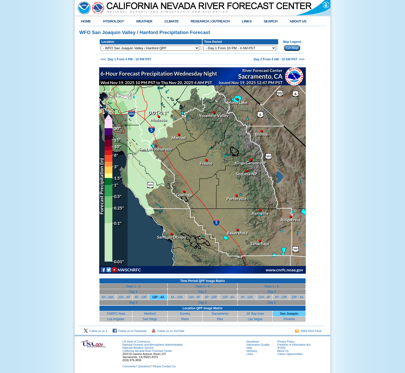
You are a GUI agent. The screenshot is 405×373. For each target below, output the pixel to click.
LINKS (246, 21)
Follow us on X (95, 331)
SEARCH (270, 21)
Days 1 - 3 (133, 286)
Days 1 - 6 (271, 286)
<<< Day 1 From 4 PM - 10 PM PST (125, 59)
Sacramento (220, 313)
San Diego (150, 319)
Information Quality (257, 344)
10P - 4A (228, 297)
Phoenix (289, 319)
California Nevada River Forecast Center (147, 350)
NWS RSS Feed (308, 331)
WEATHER (144, 21)
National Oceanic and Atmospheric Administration (152, 344)
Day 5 (202, 302)
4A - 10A (107, 297)
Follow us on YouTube (168, 331)
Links (249, 353)
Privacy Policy (285, 341)
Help (249, 347)
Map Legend (292, 42)
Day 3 (272, 292)
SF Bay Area (255, 313)
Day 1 (133, 292)
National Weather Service (138, 347)
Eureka (185, 313)
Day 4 (133, 302)
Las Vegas (255, 319)
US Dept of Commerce (136, 341)
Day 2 (202, 292)
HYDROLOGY (113, 21)
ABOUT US (298, 21)
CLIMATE (172, 21)
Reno (185, 319)
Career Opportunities (290, 353)
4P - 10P (140, 297)
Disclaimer (252, 341)
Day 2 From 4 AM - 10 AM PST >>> (279, 59)
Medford (149, 313)
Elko (220, 319)
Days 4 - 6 (203, 286)
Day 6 (272, 302)
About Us (283, 350)
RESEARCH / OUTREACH (210, 21)
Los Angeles (115, 319)
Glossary (251, 350)
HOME (86, 21)
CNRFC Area (116, 313)
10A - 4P (124, 297)
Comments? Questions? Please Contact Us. (149, 366)
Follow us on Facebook (130, 331)
